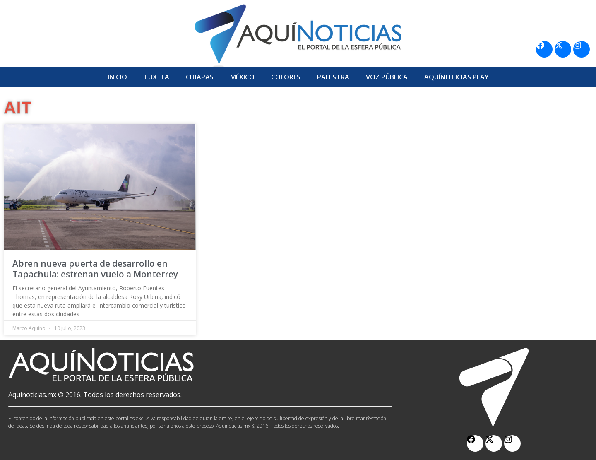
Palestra (333, 77)
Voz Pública (387, 77)
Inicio (117, 77)
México (242, 77)
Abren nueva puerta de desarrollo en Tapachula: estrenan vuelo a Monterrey (95, 268)
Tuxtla (156, 77)
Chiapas (200, 77)
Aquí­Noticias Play (456, 77)
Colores (285, 77)
